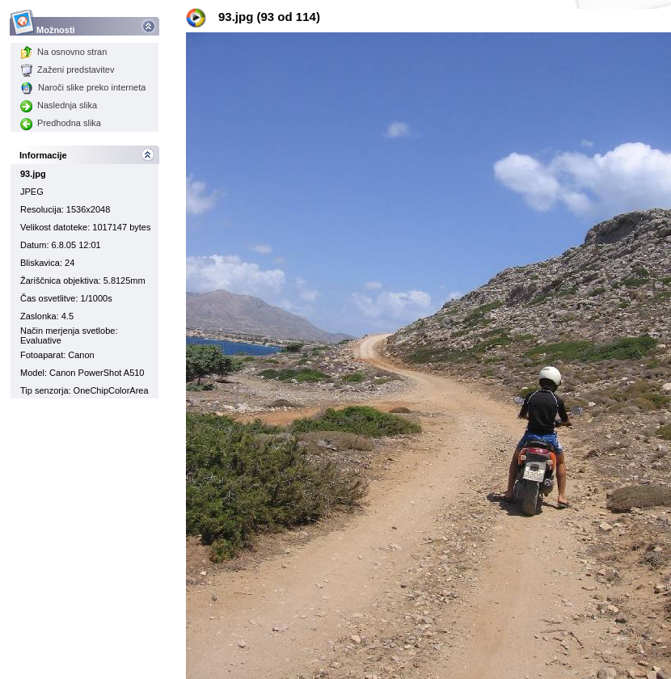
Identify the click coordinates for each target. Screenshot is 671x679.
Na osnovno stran (63, 52)
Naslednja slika (58, 105)
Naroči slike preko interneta (83, 87)
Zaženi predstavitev (67, 69)
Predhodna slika (60, 123)
